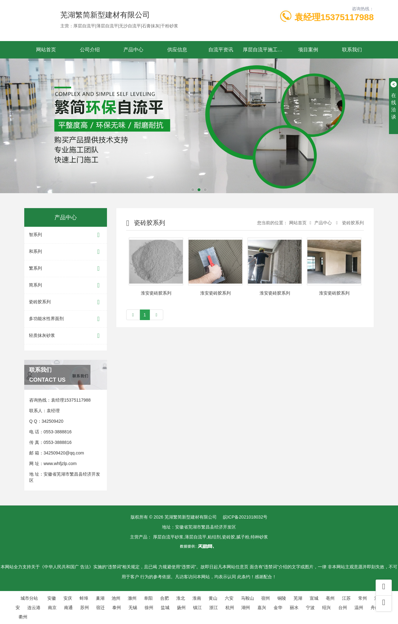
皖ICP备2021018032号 (245, 517)
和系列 (65, 251)
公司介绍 (90, 49)
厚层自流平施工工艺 (265, 49)
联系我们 (352, 49)
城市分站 (29, 598)
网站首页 (46, 49)
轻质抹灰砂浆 (65, 335)
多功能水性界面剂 (65, 319)
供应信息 (177, 49)
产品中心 (133, 49)
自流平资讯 (220, 49)
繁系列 (65, 268)
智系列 (65, 235)
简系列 (65, 285)
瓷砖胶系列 (65, 302)
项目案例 (308, 49)
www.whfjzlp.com (60, 463)
